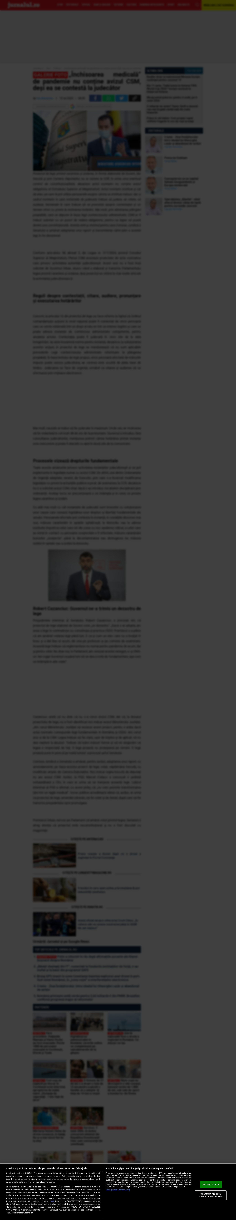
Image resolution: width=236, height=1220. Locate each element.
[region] (118, 1191)
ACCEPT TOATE (211, 1184)
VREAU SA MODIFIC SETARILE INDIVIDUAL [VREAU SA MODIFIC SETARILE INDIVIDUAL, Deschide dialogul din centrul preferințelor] (211, 1195)
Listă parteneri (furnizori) (118, 1190)
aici (52, 1201)
